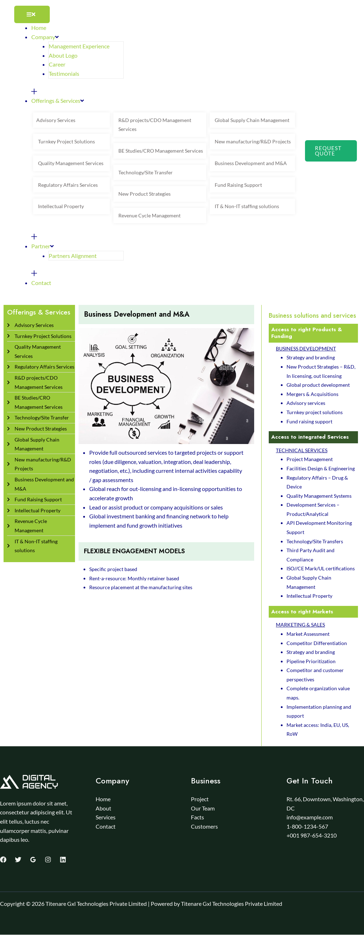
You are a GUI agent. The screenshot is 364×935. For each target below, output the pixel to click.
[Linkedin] (63, 859)
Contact (106, 826)
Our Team (203, 808)
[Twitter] (18, 859)
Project (200, 799)
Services (106, 817)
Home (103, 799)
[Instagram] (48, 859)
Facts (197, 817)
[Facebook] (3, 859)
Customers (204, 826)
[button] (331, 151)
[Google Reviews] (33, 859)
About (103, 808)
